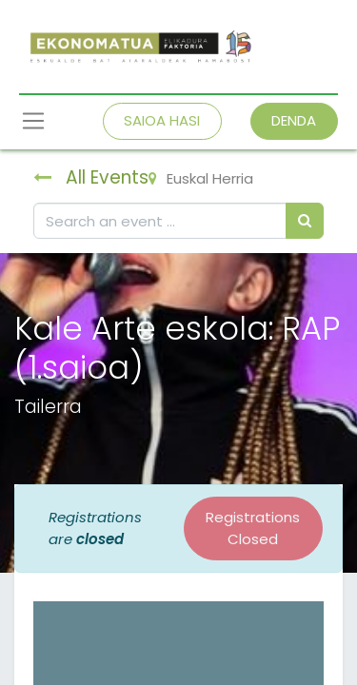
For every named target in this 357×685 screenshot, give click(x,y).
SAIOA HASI (162, 120)
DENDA (293, 120)
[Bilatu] (305, 221)
